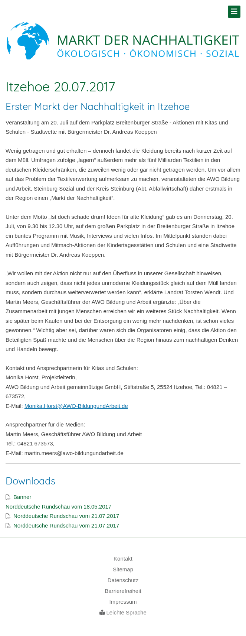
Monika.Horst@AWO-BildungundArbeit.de (76, 406)
